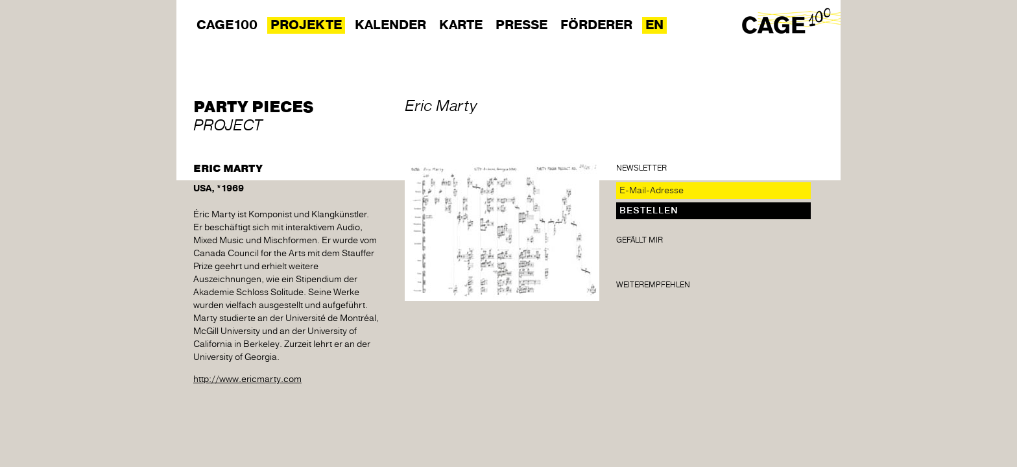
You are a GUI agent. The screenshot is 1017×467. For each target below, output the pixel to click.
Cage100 (227, 25)
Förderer (596, 25)
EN (654, 25)
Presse (521, 25)
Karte (461, 25)
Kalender (390, 25)
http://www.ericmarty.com (247, 379)
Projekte (306, 25)
